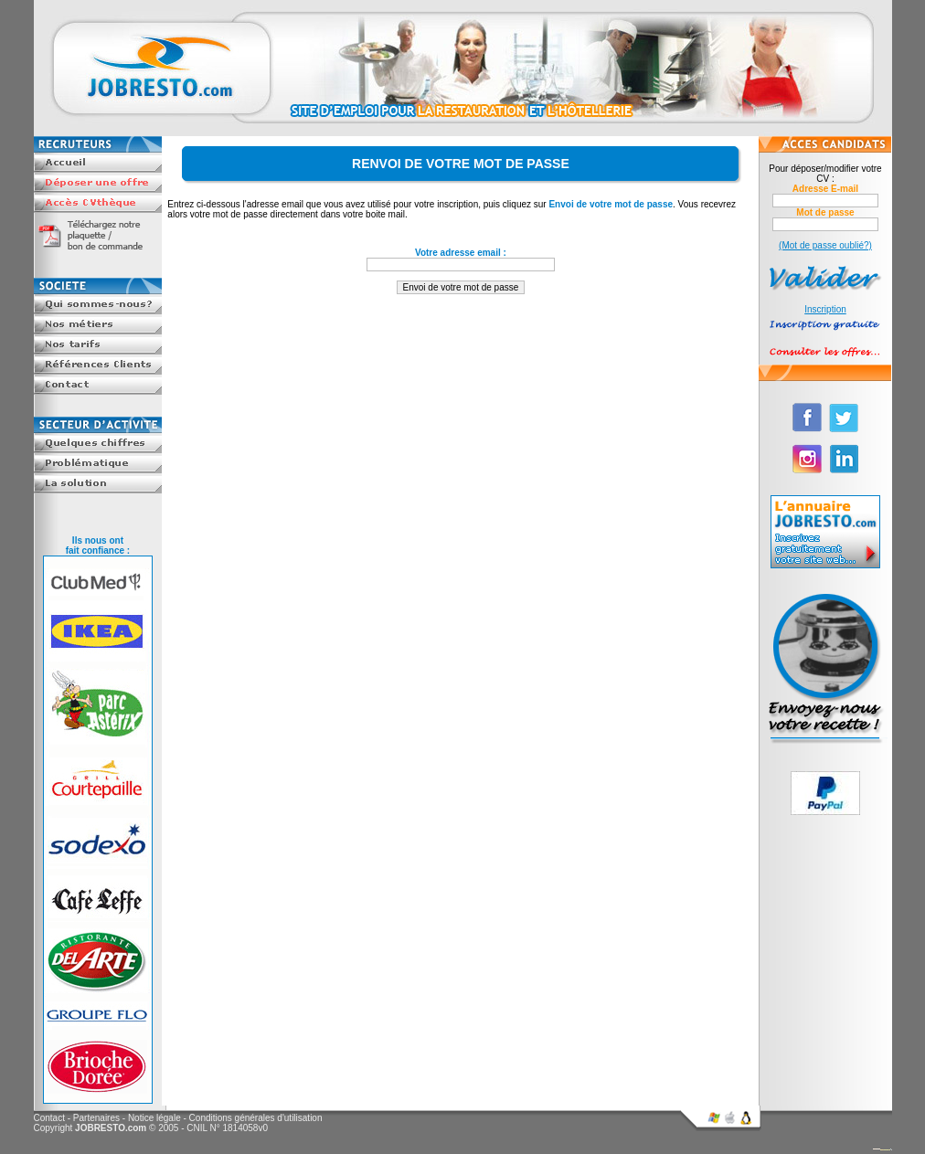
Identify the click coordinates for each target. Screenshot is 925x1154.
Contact (49, 1118)
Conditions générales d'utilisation (256, 1118)
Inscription (825, 309)
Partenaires (96, 1118)
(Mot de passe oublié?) (825, 245)
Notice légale (154, 1118)
